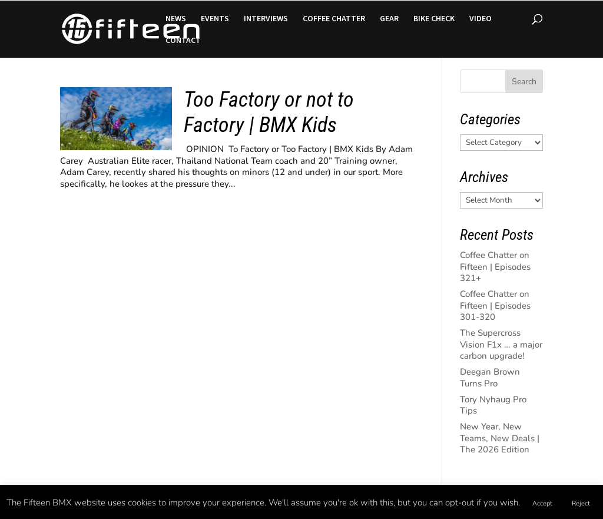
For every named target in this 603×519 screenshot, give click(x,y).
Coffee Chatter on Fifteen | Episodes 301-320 (495, 305)
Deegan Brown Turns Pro (490, 377)
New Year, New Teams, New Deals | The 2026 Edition (499, 438)
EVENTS (215, 19)
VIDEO (480, 19)
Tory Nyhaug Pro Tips (493, 405)
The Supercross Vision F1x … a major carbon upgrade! (501, 344)
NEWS (175, 19)
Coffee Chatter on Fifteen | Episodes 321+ (495, 266)
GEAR (389, 19)
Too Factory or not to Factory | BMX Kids (269, 112)
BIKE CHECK (434, 19)
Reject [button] (581, 503)
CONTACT (183, 40)
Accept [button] (542, 503)
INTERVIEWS (266, 19)
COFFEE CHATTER (334, 19)
